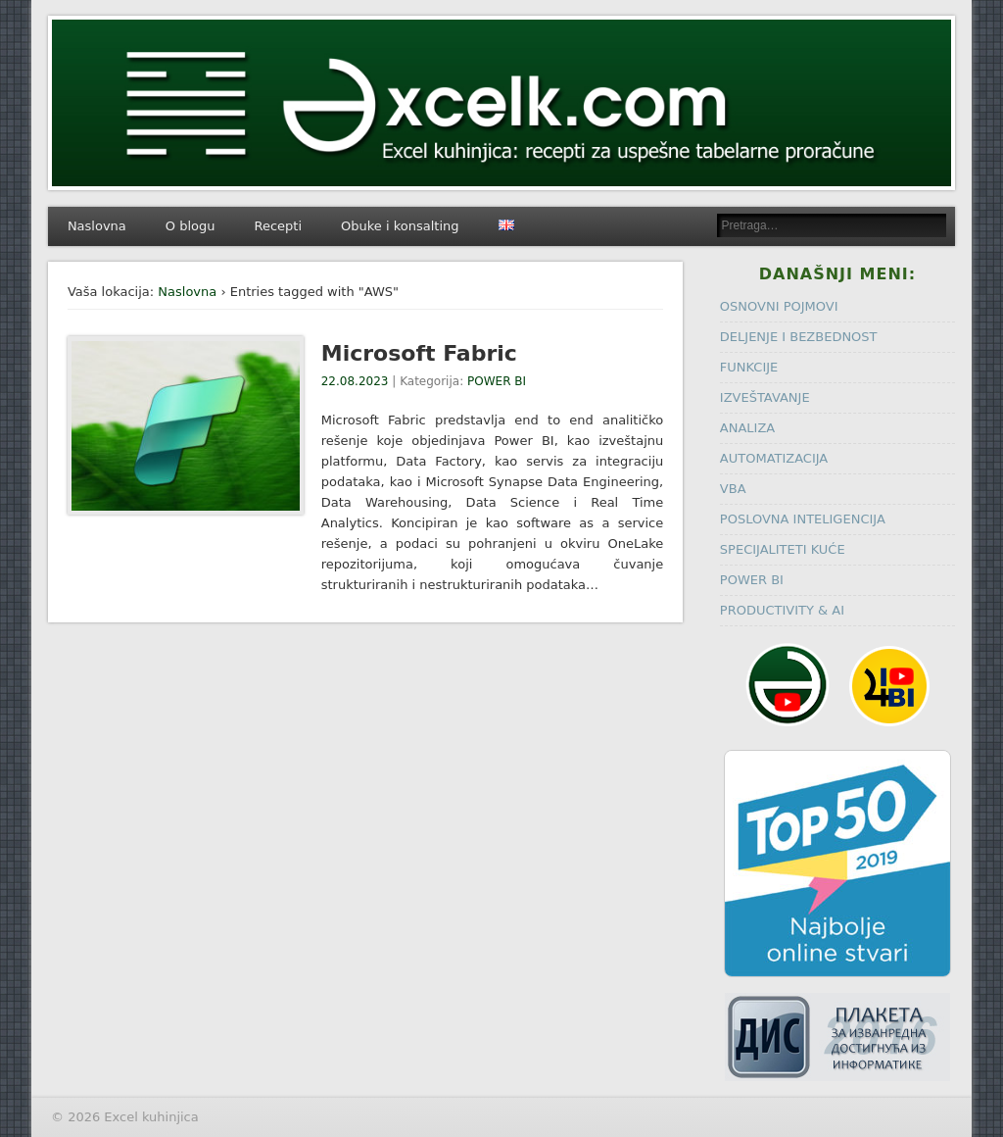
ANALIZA (747, 427)
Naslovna (97, 226)
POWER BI (496, 381)
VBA (733, 488)
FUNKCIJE (749, 367)
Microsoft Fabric (419, 353)
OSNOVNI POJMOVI (779, 306)
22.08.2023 (355, 381)
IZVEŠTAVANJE (765, 397)
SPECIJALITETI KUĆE (782, 549)
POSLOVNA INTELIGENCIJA (802, 519)
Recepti (279, 226)
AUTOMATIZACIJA (774, 458)
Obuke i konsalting (399, 226)
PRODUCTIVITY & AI (782, 610)
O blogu (190, 226)
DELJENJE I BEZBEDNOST (799, 336)
